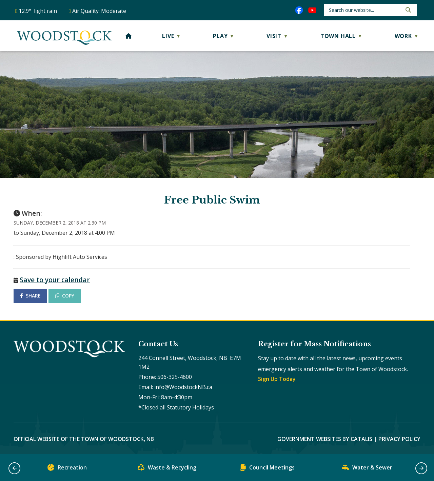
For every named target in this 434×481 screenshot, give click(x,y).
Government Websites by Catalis (324, 439)
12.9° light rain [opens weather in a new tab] (38, 11)
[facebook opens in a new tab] (299, 10)
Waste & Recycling (167, 469)
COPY (64, 295)
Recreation (67, 469)
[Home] (128, 36)
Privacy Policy (399, 439)
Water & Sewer (367, 469)
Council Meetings (267, 469)
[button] (407, 9)
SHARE (30, 295)
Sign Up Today (277, 379)
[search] (364, 10)
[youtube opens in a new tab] (312, 10)
